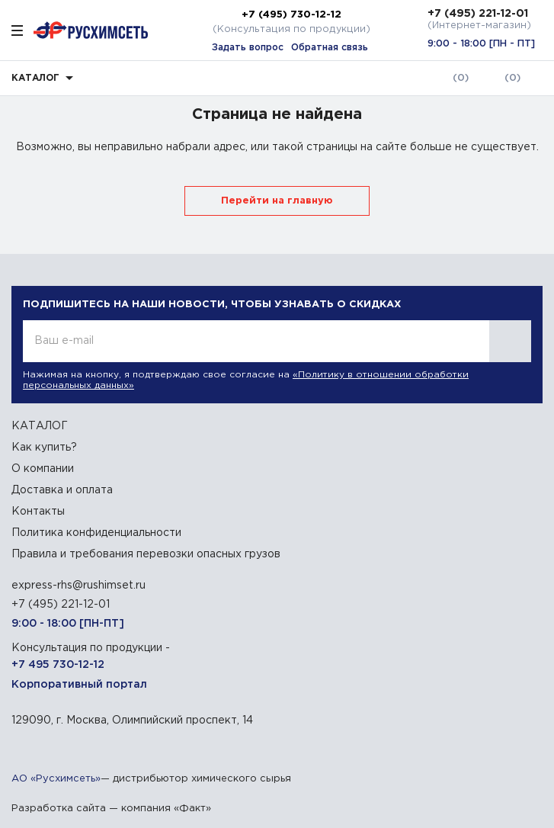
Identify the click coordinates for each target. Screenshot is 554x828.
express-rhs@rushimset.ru (78, 585)
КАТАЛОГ (39, 426)
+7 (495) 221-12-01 (478, 13)
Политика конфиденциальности (96, 533)
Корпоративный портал (79, 684)
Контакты (38, 511)
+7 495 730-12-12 (57, 664)
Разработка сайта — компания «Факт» (111, 808)
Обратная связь (329, 47)
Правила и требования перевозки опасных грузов (145, 554)
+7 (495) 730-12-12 (291, 14)
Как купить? (44, 447)
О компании (42, 468)
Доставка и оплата (62, 490)
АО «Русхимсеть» (56, 779)
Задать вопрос (247, 47)
